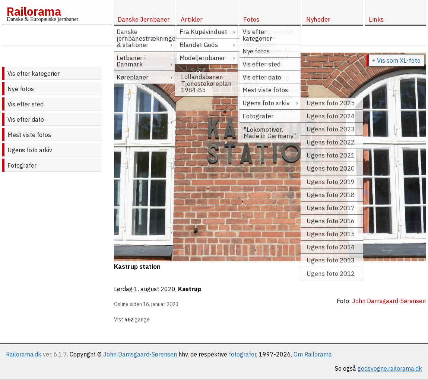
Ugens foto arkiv (29, 150)
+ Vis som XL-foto (396, 60)
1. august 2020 (154, 289)
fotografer (242, 354)
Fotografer (22, 165)
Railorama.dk (23, 354)
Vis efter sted (25, 104)
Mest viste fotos (29, 134)
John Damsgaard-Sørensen (140, 354)
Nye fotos (20, 89)
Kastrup (190, 289)
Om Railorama (313, 354)
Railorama (33, 11)
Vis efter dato (25, 119)
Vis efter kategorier (33, 73)
